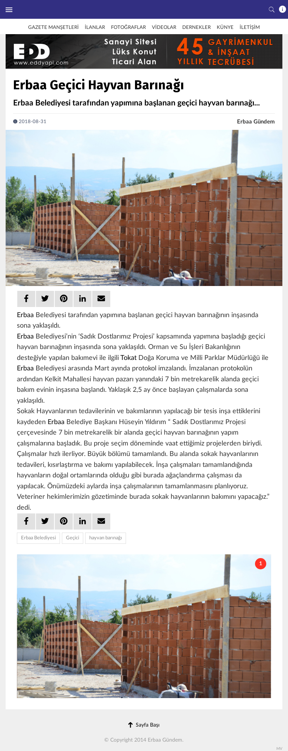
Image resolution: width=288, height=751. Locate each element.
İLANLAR (95, 27)
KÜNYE (225, 27)
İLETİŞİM (250, 27)
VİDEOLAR (164, 27)
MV (279, 749)
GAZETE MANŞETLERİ (53, 27)
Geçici (72, 538)
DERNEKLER (196, 27)
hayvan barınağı (105, 538)
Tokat (128, 358)
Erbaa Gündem (256, 122)
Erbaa (25, 315)
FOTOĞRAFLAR (128, 27)
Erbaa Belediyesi (38, 538)
